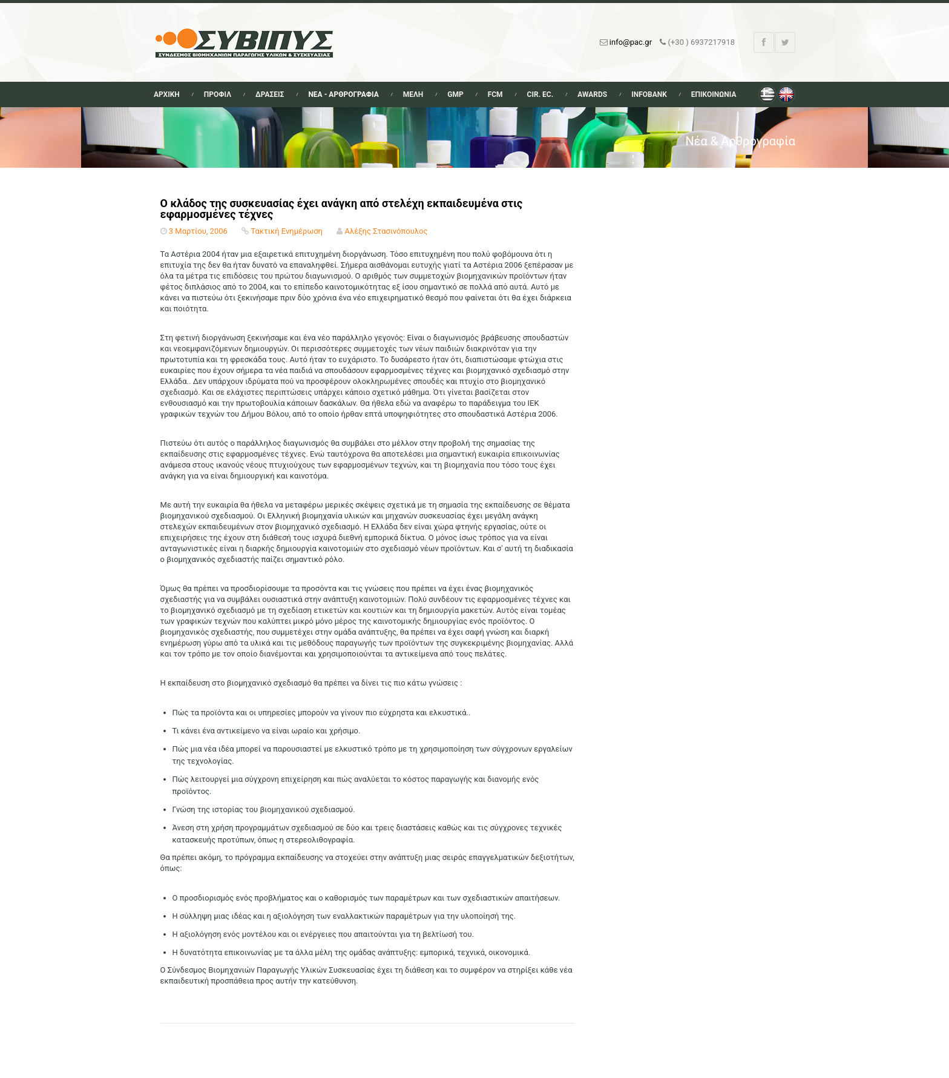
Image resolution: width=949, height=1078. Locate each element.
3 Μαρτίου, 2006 (198, 231)
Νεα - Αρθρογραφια (343, 94)
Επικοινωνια (714, 94)
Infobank (649, 94)
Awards (592, 94)
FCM (495, 94)
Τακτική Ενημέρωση (287, 231)
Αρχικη (167, 94)
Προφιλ (217, 94)
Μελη (413, 94)
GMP (455, 94)
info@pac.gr (630, 42)
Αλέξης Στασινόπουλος (385, 231)
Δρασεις (269, 94)
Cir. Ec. (540, 94)
